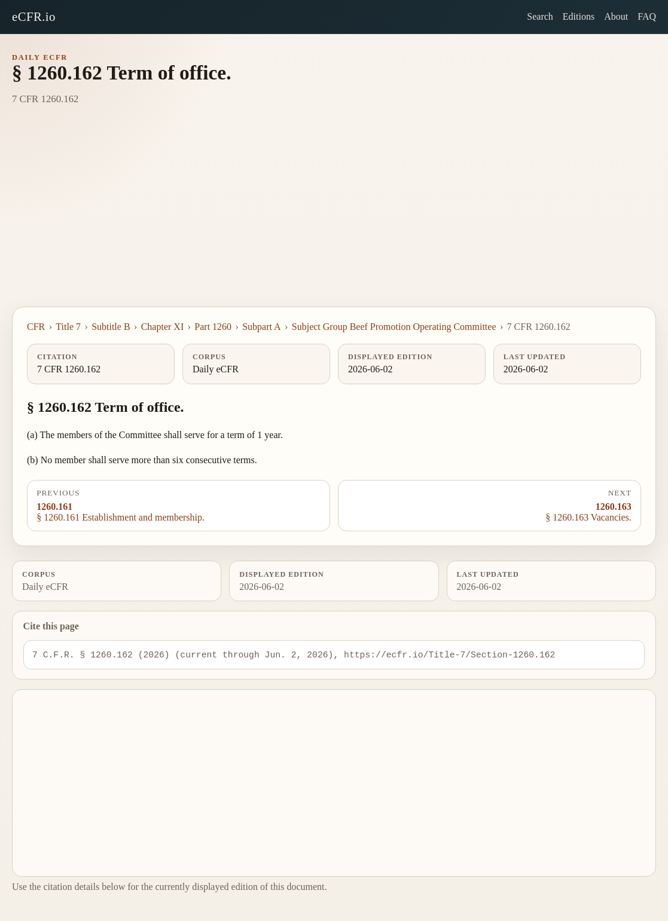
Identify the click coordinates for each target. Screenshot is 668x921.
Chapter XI (162, 327)
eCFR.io (34, 16)
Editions (578, 16)
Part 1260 (212, 327)
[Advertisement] (334, 217)
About (616, 16)
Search (540, 16)
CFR (36, 327)
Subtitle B (110, 327)
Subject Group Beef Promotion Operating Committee (394, 327)
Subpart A (261, 327)
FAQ (647, 16)
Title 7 (68, 327)
